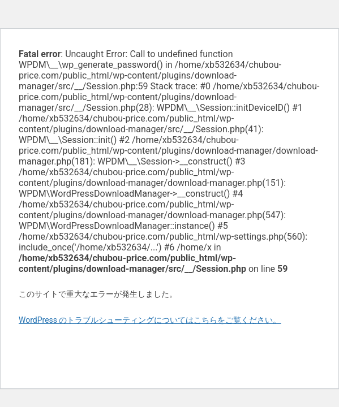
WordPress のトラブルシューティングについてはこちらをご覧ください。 (150, 319)
